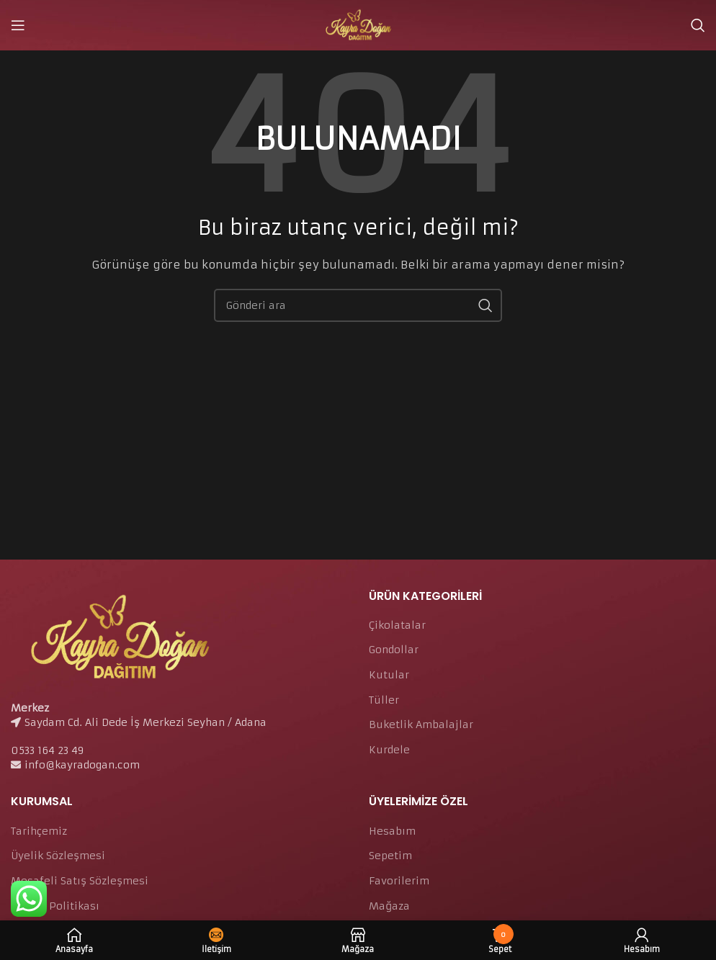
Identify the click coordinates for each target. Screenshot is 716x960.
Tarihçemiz (39, 831)
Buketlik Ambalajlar (421, 724)
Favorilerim (399, 880)
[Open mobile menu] (18, 25)
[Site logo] (358, 24)
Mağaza (389, 906)
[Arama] (698, 25)
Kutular (389, 674)
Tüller (384, 700)
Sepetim (390, 855)
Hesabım (392, 831)
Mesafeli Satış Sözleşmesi (79, 880)
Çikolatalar (397, 625)
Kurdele (389, 749)
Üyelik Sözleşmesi (58, 855)
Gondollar (394, 649)
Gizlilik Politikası (55, 906)
